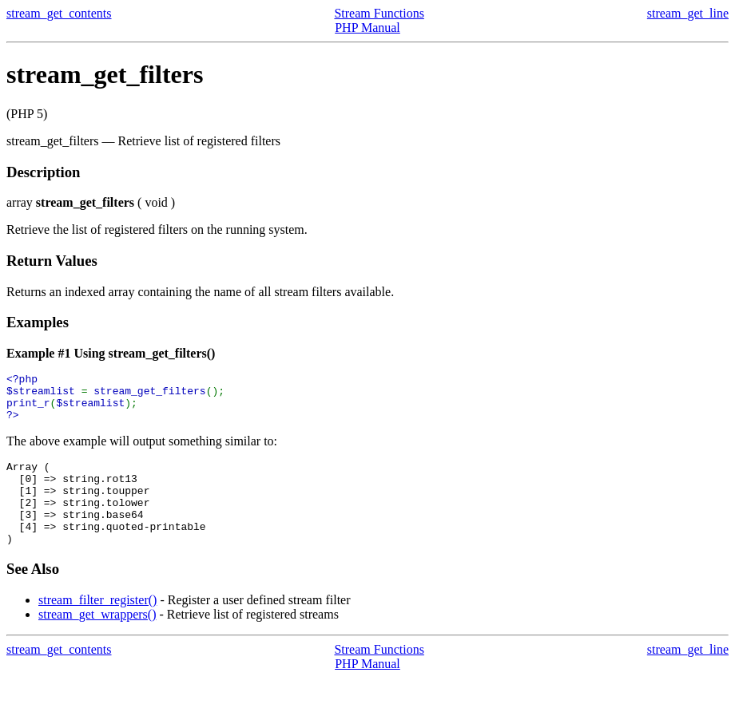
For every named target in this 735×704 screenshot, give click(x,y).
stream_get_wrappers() (97, 640)
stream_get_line (688, 13)
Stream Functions (378, 13)
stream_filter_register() (97, 626)
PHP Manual (367, 27)
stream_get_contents (59, 13)
